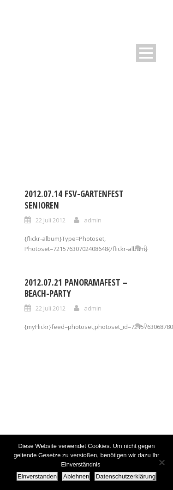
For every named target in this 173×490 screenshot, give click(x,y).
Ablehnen (76, 476)
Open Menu (146, 53)
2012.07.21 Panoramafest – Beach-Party (75, 288)
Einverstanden (37, 476)
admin (92, 220)
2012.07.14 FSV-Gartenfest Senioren (74, 199)
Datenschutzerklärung (125, 476)
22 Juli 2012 (51, 220)
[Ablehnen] (161, 462)
